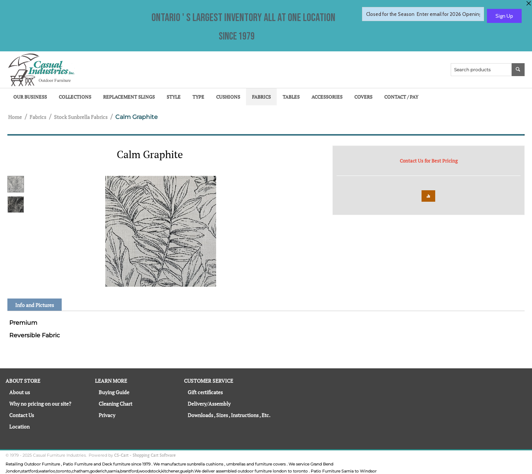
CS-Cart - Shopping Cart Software (145, 455)
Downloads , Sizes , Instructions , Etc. (229, 415)
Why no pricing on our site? (40, 403)
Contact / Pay (401, 96)
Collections (75, 96)
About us (19, 392)
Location (19, 426)
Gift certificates (205, 392)
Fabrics (261, 96)
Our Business (30, 96)
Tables (291, 96)
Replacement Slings (129, 96)
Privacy (107, 415)
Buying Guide (114, 392)
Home (15, 116)
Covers (363, 96)
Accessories (326, 96)
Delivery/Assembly (209, 403)
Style (174, 96)
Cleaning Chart (115, 403)
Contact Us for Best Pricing (429, 160)
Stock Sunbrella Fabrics (81, 116)
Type (198, 96)
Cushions (228, 96)
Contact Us (21, 415)
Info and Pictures (34, 304)
